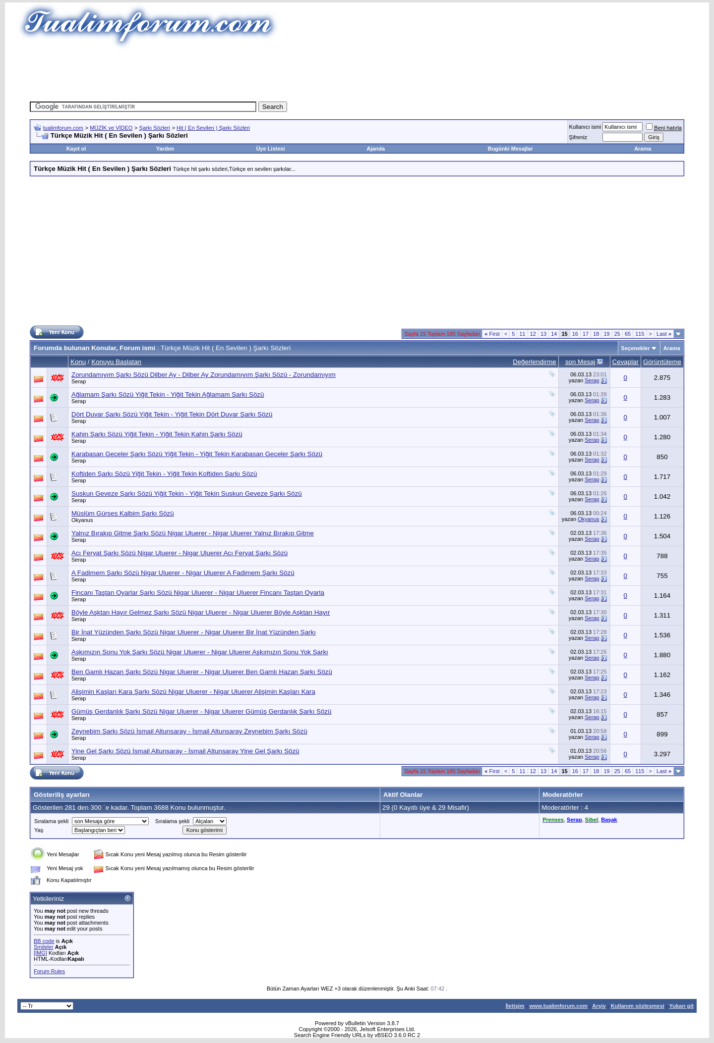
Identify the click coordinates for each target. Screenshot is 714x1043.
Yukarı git (681, 1006)
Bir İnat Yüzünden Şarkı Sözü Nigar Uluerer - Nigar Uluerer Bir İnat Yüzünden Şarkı (193, 632)
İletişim (515, 1006)
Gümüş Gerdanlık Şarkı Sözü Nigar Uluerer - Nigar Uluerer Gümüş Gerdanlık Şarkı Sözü (201, 711)
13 (543, 334)
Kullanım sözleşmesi (637, 1006)
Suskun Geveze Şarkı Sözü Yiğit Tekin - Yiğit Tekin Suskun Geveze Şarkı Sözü (186, 493)
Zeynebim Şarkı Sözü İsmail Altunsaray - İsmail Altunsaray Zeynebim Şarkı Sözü (189, 731)
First (492, 334)
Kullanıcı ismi (585, 127)
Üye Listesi (270, 149)
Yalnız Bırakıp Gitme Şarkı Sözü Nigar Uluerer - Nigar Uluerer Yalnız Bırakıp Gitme (192, 533)
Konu (78, 361)
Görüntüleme (662, 361)
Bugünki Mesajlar (510, 149)
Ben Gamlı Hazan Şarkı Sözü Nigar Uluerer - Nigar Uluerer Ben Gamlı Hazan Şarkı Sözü (201, 672)
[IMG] (40, 953)
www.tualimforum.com (558, 1006)
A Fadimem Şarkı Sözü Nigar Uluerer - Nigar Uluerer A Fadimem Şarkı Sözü (183, 572)
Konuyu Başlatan (116, 361)
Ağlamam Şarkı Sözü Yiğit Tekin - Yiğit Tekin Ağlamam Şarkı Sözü (167, 394)
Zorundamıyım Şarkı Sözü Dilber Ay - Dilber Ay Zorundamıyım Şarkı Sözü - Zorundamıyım (203, 374)
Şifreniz (578, 137)
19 (606, 334)
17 (586, 334)
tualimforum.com (63, 128)
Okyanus (82, 520)
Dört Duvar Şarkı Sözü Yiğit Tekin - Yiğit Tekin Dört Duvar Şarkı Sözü (171, 414)
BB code (44, 941)
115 (639, 334)
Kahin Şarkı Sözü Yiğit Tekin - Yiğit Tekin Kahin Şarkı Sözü (156, 434)
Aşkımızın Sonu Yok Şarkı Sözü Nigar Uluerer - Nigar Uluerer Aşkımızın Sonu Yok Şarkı (199, 652)
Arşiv (599, 1006)
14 (554, 334)
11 (522, 334)
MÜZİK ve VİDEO (111, 128)
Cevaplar (625, 361)
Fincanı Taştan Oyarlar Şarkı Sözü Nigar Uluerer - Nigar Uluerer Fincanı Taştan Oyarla (197, 592)
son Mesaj (580, 361)
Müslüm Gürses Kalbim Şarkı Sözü (122, 513)
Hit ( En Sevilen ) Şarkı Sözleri (213, 128)
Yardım (165, 149)
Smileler (44, 947)
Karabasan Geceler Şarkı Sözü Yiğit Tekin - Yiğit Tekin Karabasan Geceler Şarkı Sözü (196, 454)
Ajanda (376, 149)
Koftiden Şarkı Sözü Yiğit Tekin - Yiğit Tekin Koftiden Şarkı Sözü (164, 473)
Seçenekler (635, 348)
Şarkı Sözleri (154, 128)
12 (533, 334)
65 (628, 334)
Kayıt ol (76, 149)
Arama (642, 149)
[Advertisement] (357, 72)
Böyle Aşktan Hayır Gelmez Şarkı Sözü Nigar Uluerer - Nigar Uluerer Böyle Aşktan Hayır (200, 612)
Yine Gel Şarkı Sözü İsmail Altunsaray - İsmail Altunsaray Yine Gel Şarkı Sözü (185, 751)
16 (575, 334)
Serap (78, 381)
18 (596, 334)
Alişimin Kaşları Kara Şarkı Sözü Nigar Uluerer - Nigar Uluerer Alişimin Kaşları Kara (193, 691)
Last (663, 334)
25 (617, 334)
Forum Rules (49, 971)
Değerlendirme (534, 361)
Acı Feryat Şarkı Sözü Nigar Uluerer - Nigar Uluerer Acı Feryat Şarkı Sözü (179, 553)
